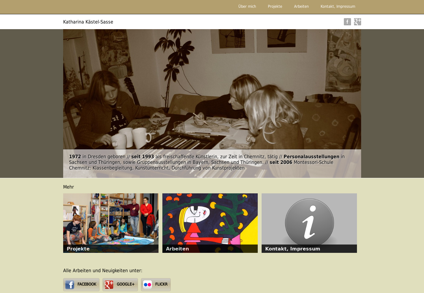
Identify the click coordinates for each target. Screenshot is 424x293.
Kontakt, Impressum (338, 6)
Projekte (275, 6)
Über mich (247, 6)
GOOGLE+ (126, 284)
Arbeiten (301, 6)
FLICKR (161, 284)
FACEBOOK (86, 284)
